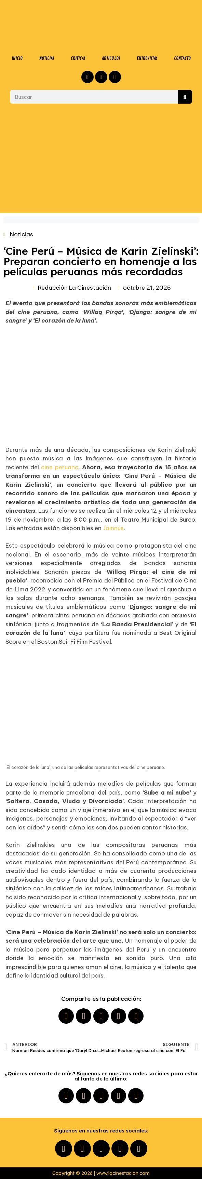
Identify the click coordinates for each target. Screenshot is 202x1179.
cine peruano (59, 467)
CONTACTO (182, 58)
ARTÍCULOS (111, 58)
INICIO (17, 58)
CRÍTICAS (78, 58)
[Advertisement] (101, 158)
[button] (66, 1016)
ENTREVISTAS (147, 58)
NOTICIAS (46, 58)
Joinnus (113, 528)
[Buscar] (185, 97)
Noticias (21, 234)
